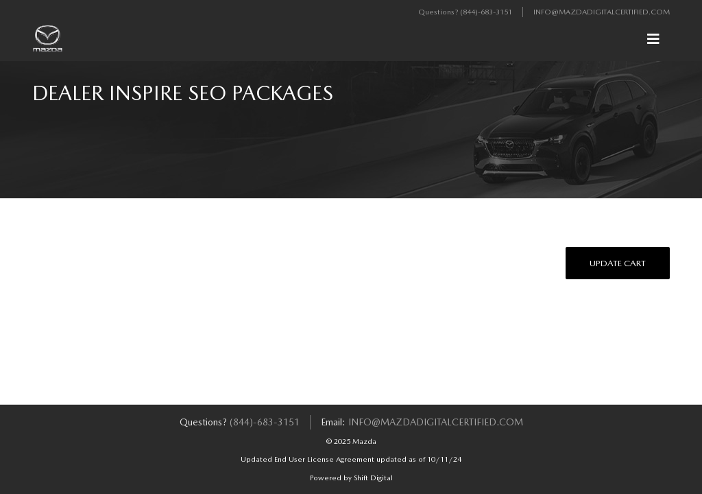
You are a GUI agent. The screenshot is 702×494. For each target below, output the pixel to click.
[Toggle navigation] (653, 39)
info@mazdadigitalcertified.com (601, 12)
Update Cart (618, 263)
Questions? (439, 12)
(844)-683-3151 (486, 12)
